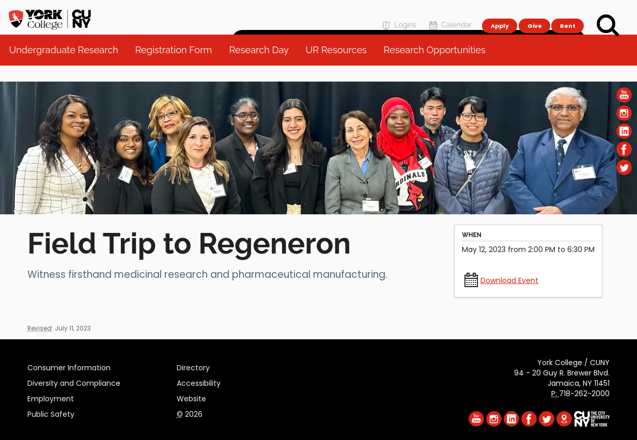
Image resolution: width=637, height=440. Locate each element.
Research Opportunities (438, 66)
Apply (499, 13)
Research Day (262, 66)
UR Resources (339, 66)
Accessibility (199, 381)
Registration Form (177, 66)
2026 (190, 412)
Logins (398, 13)
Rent (568, 13)
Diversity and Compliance (73, 381)
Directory (193, 366)
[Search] (608, 26)
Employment (50, 397)
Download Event (509, 280)
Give (534, 13)
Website (191, 397)
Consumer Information (69, 366)
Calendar (449, 13)
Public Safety (50, 412)
